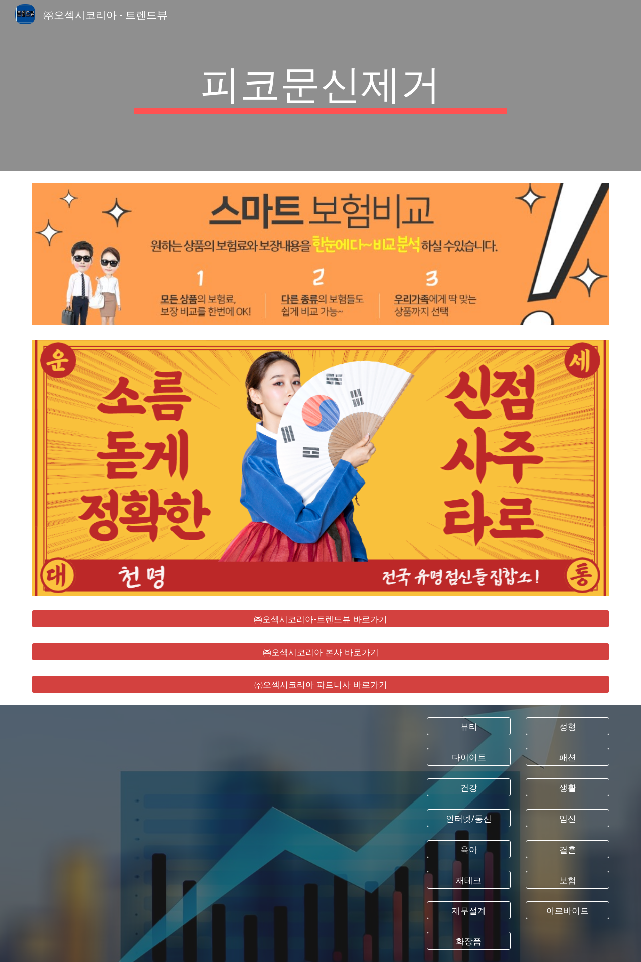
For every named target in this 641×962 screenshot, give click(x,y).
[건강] (468, 787)
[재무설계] (468, 910)
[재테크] (468, 879)
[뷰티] (468, 726)
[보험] (567, 879)
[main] (320, 85)
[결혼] (567, 849)
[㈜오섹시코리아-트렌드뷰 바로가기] (320, 619)
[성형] (567, 726)
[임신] (567, 818)
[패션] (567, 757)
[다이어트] (468, 757)
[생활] (567, 787)
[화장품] (468, 941)
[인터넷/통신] (468, 818)
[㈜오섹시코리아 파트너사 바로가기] (320, 684)
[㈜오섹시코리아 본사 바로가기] (320, 651)
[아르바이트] (567, 910)
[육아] (468, 849)
